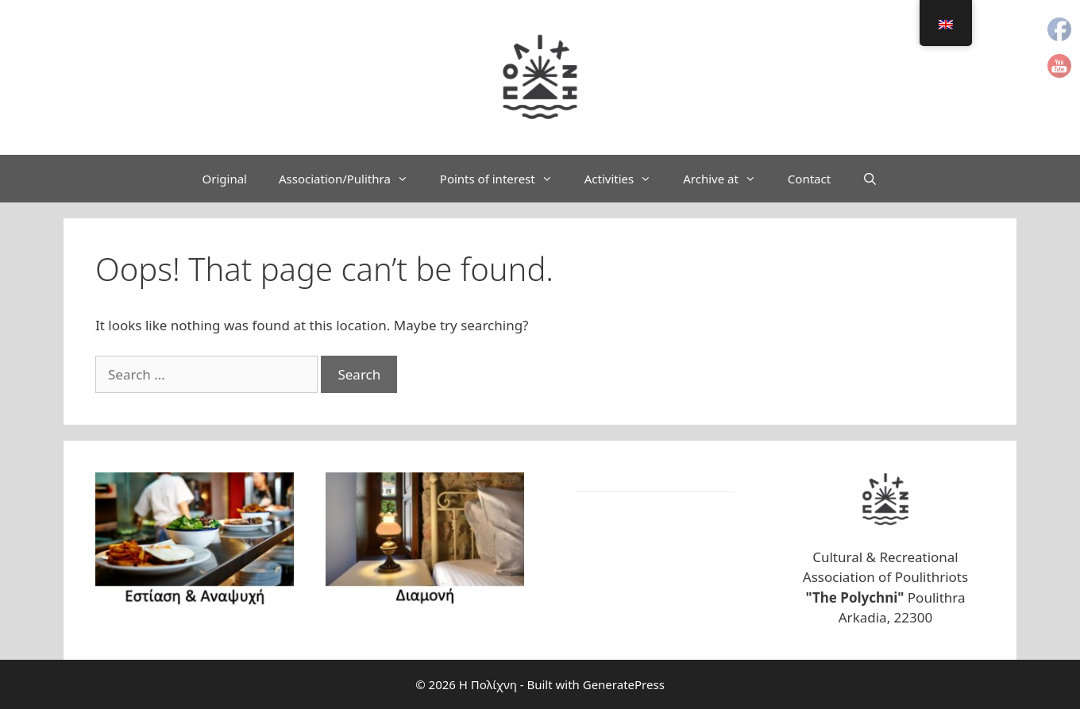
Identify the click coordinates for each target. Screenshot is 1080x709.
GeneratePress (624, 684)
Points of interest (504, 178)
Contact (809, 179)
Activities (626, 178)
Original (224, 179)
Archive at (727, 178)
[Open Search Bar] (870, 178)
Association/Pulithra (351, 178)
